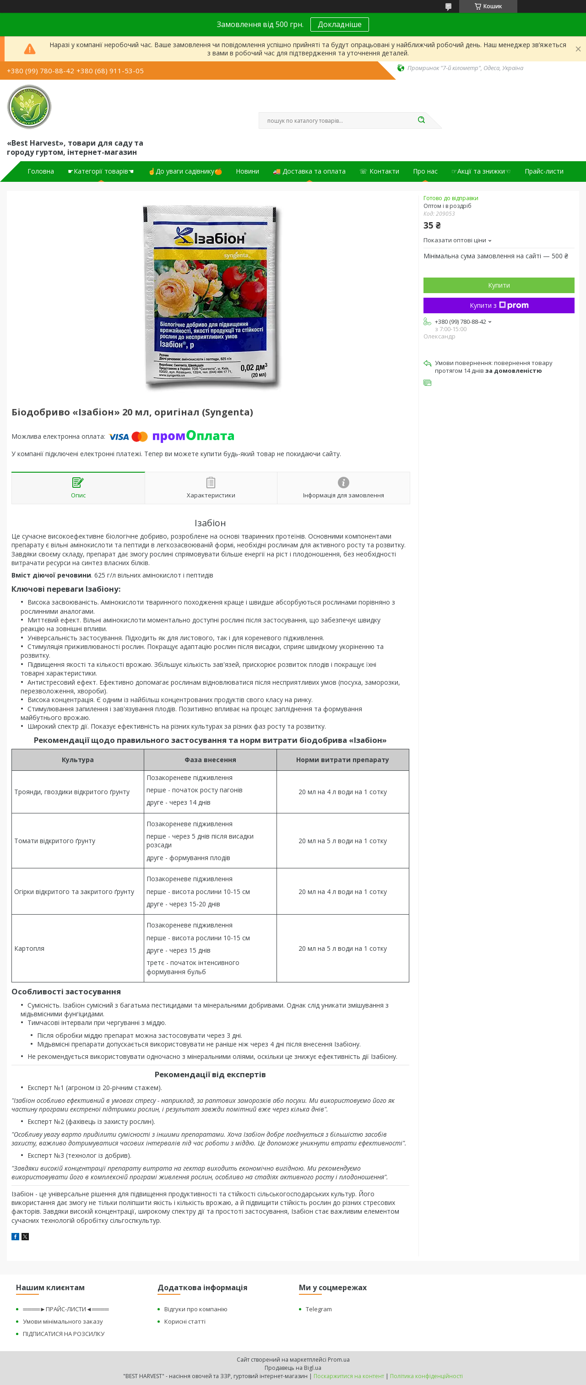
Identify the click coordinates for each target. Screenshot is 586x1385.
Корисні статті (185, 1321)
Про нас (425, 171)
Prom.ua (339, 1359)
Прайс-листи (544, 171)
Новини (247, 171)
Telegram (319, 1309)
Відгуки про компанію (196, 1309)
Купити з (499, 305)
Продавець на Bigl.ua (293, 1368)
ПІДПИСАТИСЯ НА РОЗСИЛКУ (63, 1334)
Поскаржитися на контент (349, 1376)
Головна (40, 171)
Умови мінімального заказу (63, 1321)
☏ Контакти (379, 171)
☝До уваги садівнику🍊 (185, 171)
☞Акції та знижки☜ (481, 171)
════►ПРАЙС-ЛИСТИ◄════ (66, 1309)
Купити (499, 285)
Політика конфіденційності (426, 1376)
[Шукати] (421, 120)
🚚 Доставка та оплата (309, 171)
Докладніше (340, 24)
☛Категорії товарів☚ (101, 171)
